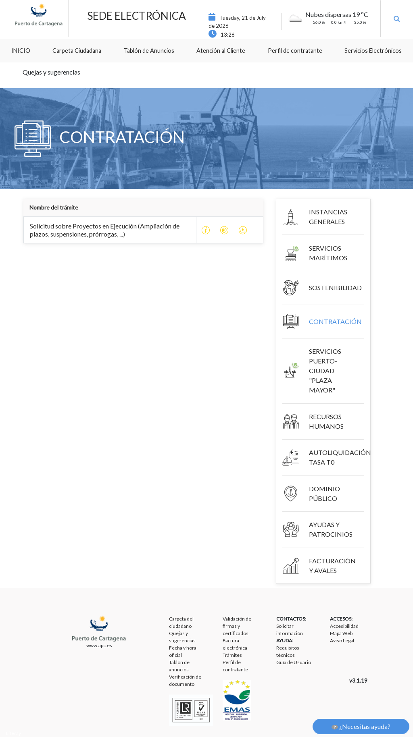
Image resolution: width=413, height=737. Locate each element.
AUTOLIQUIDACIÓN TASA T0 (340, 457)
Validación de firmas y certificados (237, 626)
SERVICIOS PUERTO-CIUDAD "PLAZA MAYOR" (325, 370)
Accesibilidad (344, 626)
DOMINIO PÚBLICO (324, 493)
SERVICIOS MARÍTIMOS (328, 253)
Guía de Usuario (293, 662)
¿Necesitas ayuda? (361, 726)
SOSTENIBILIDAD (335, 287)
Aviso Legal (342, 640)
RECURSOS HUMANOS (326, 421)
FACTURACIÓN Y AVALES (332, 565)
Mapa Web (341, 633)
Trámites (232, 655)
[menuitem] (20, 50)
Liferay (13, 733)
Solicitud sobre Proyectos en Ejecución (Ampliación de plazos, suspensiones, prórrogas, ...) (104, 230)
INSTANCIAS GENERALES (328, 216)
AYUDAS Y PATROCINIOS (331, 529)
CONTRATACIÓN (335, 321)
